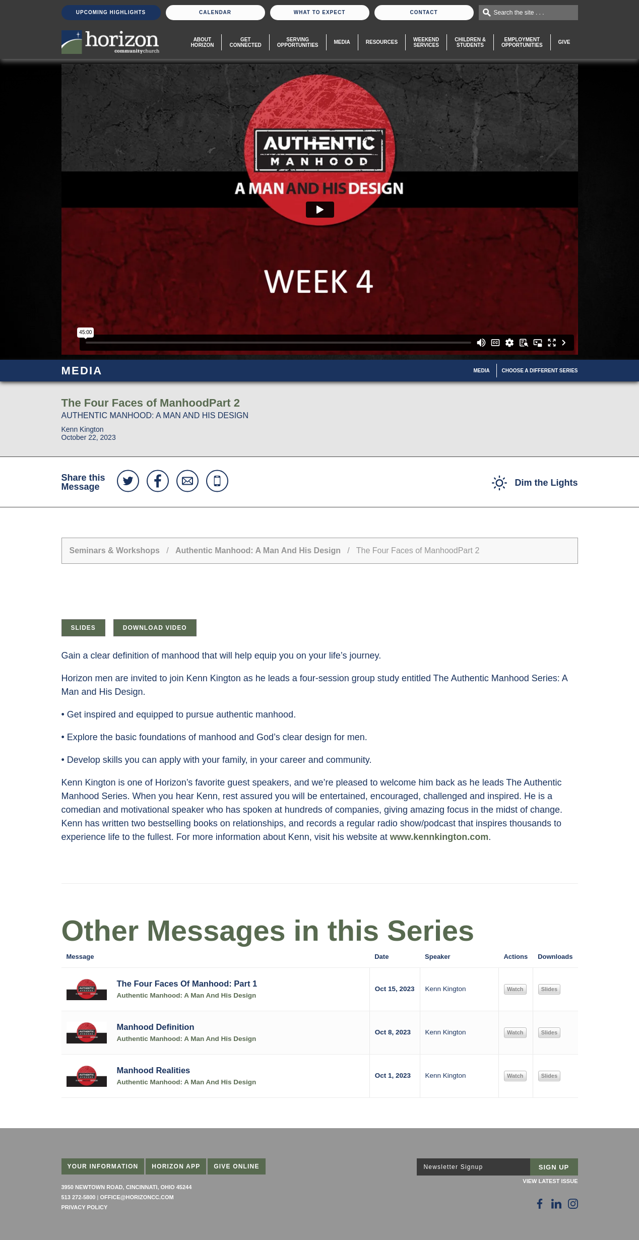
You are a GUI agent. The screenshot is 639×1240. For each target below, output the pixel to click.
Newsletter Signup (453, 1166)
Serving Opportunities (297, 42)
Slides (83, 627)
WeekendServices (426, 42)
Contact (423, 12)
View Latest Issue (550, 1181)
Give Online (237, 1166)
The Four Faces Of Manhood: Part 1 (187, 983)
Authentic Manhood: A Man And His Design (258, 550)
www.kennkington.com (439, 837)
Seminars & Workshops (115, 550)
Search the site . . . (519, 12)
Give (564, 42)
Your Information (103, 1166)
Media (342, 42)
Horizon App (176, 1166)
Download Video (155, 627)
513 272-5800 (78, 1197)
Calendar (215, 12)
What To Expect (320, 12)
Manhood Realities (153, 1070)
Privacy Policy (84, 1207)
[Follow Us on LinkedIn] (556, 1204)
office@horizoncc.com (136, 1197)
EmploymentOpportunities (522, 42)
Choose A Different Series (540, 370)
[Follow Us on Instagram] (573, 1204)
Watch (515, 989)
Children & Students (470, 42)
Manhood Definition (156, 1026)
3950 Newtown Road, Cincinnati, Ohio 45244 (126, 1187)
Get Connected (245, 42)
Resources (382, 42)
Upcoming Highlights (111, 12)
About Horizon (202, 42)
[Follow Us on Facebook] (540, 1204)
